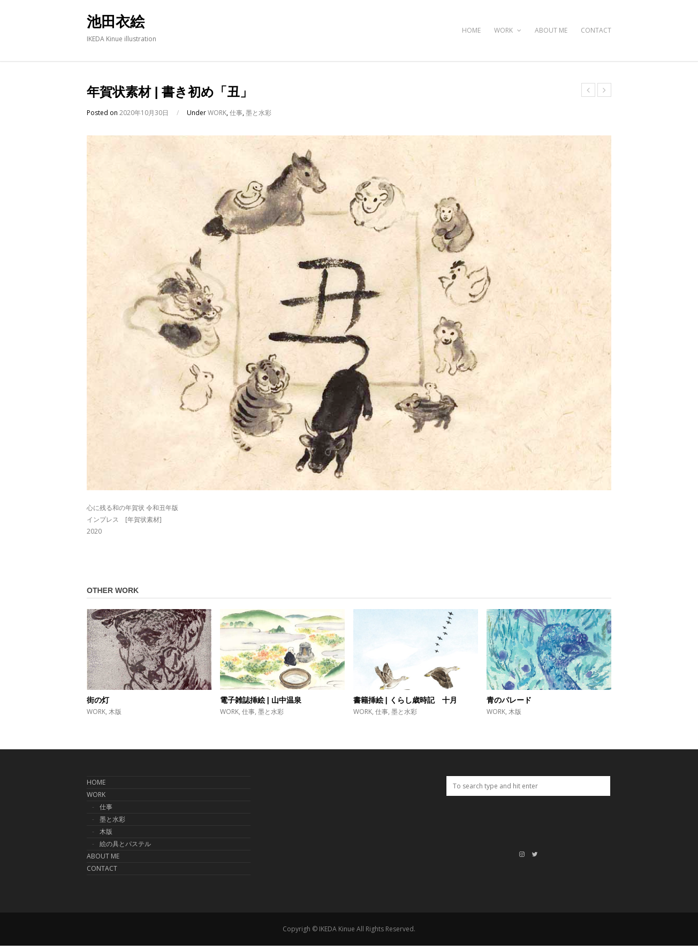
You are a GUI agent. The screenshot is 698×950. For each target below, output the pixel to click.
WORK (507, 30)
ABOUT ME (551, 30)
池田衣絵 (116, 22)
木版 (115, 711)
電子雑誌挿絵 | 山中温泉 (260, 700)
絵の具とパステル (125, 843)
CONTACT (596, 30)
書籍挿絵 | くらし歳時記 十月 (405, 700)
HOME (471, 30)
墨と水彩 (258, 112)
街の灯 (98, 700)
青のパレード (509, 700)
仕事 (236, 112)
